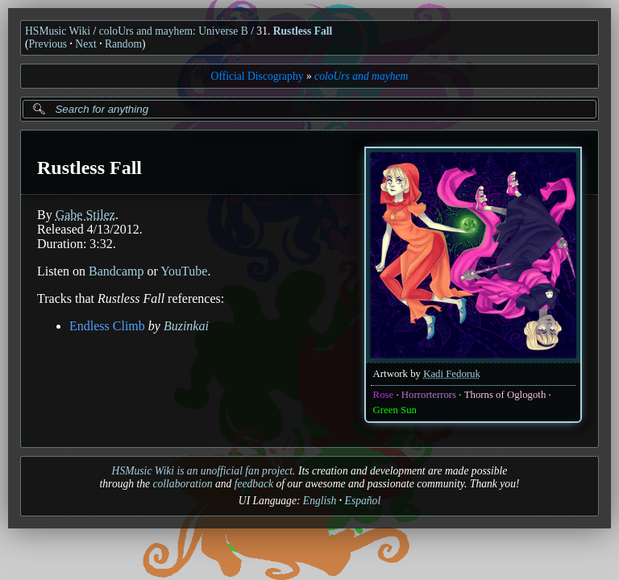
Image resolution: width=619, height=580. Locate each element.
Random (123, 44)
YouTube (183, 271)
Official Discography (257, 76)
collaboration (182, 484)
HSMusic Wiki (57, 31)
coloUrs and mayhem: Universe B (173, 31)
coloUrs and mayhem (361, 76)
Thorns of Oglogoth (505, 394)
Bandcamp (116, 271)
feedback (254, 484)
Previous (48, 44)
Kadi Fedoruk (451, 373)
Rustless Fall (303, 31)
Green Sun (395, 410)
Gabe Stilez (85, 215)
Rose (383, 394)
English (320, 501)
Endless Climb (107, 326)
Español (363, 501)
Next (85, 44)
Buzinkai (186, 326)
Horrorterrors (428, 394)
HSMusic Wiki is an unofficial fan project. (204, 471)
